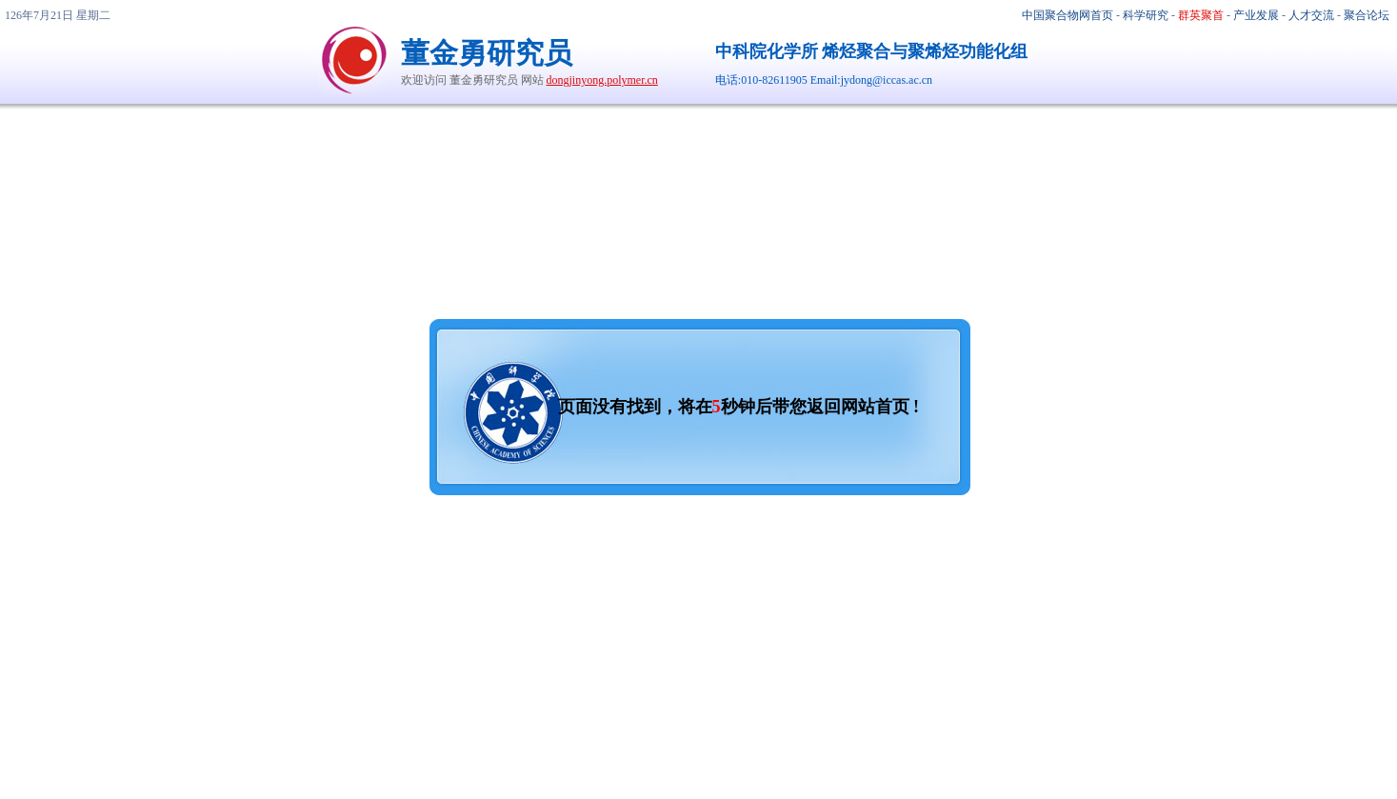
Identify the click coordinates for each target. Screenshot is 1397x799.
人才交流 (1311, 15)
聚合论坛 (1366, 15)
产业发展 (1256, 15)
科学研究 (1145, 15)
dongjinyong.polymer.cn (602, 80)
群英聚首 (1201, 15)
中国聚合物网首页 (1067, 15)
